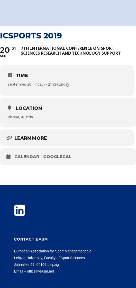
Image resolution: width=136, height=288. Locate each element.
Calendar (26, 156)
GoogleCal (57, 156)
